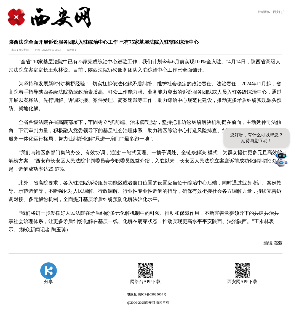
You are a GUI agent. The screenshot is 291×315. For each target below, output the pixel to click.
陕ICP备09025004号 (152, 294)
